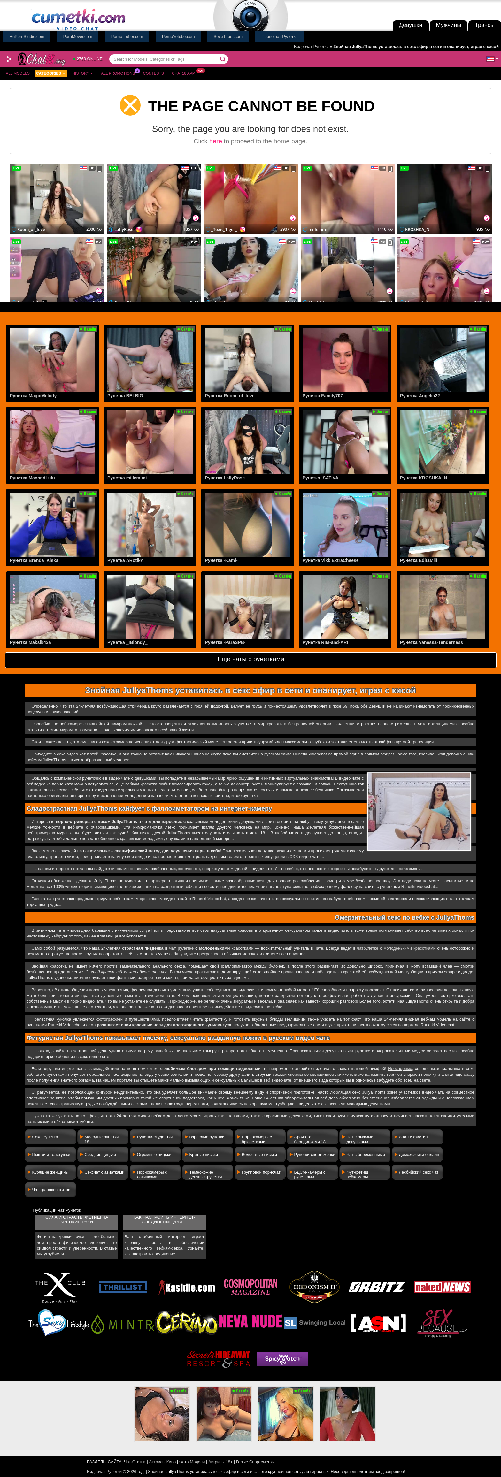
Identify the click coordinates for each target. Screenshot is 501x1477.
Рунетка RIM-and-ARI (325, 642)
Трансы (485, 25)
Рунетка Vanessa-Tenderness (431, 642)
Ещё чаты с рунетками (250, 658)
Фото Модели (192, 1461)
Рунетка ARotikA (125, 560)
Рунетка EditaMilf (418, 560)
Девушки (410, 25)
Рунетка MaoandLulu (32, 477)
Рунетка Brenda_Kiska (34, 560)
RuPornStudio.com (27, 36)
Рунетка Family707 (323, 395)
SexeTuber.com (228, 36)
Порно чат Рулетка (279, 36)
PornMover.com (77, 36)
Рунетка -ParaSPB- (225, 642)
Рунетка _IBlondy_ (127, 642)
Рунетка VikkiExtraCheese (331, 560)
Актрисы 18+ (220, 1461)
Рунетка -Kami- (221, 560)
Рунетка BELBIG (125, 395)
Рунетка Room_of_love (229, 395)
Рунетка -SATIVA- (321, 477)
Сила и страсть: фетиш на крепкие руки (76, 1219)
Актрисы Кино (162, 1461)
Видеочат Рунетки (311, 46)
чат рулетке (181, 948)
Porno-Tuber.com (127, 36)
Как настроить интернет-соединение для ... (164, 1219)
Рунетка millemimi (127, 477)
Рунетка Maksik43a (30, 642)
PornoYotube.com (178, 36)
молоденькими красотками (409, 948)
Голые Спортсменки (255, 1461)
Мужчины (448, 25)
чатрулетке (367, 948)
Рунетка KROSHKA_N (423, 477)
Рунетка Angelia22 (420, 395)
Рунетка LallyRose (225, 477)
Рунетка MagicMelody (33, 395)
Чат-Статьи (135, 1461)
